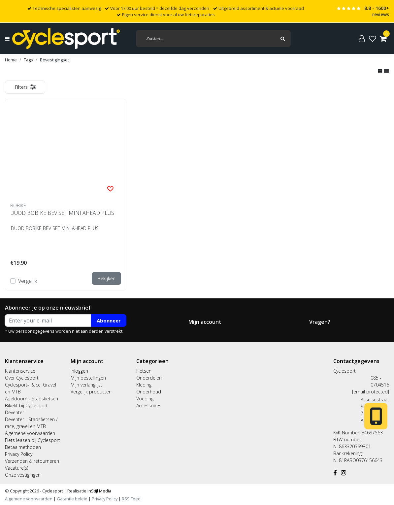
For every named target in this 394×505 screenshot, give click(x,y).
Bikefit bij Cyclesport (26, 405)
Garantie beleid (72, 499)
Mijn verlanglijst (86, 385)
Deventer (14, 412)
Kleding (143, 385)
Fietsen (143, 371)
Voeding (144, 398)
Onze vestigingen (23, 475)
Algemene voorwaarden (30, 433)
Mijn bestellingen (88, 378)
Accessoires (148, 405)
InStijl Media (98, 491)
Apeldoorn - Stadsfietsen (31, 398)
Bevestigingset (54, 60)
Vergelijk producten (91, 391)
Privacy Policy (18, 454)
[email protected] (370, 391)
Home (11, 60)
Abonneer (109, 320)
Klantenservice (20, 371)
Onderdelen (149, 378)
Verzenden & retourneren (32, 461)
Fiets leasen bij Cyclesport (32, 440)
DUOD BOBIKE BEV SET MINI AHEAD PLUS (62, 213)
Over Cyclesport (22, 378)
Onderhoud (148, 391)
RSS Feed (131, 499)
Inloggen (79, 371)
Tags (28, 60)
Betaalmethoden (23, 447)
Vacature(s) (16, 468)
